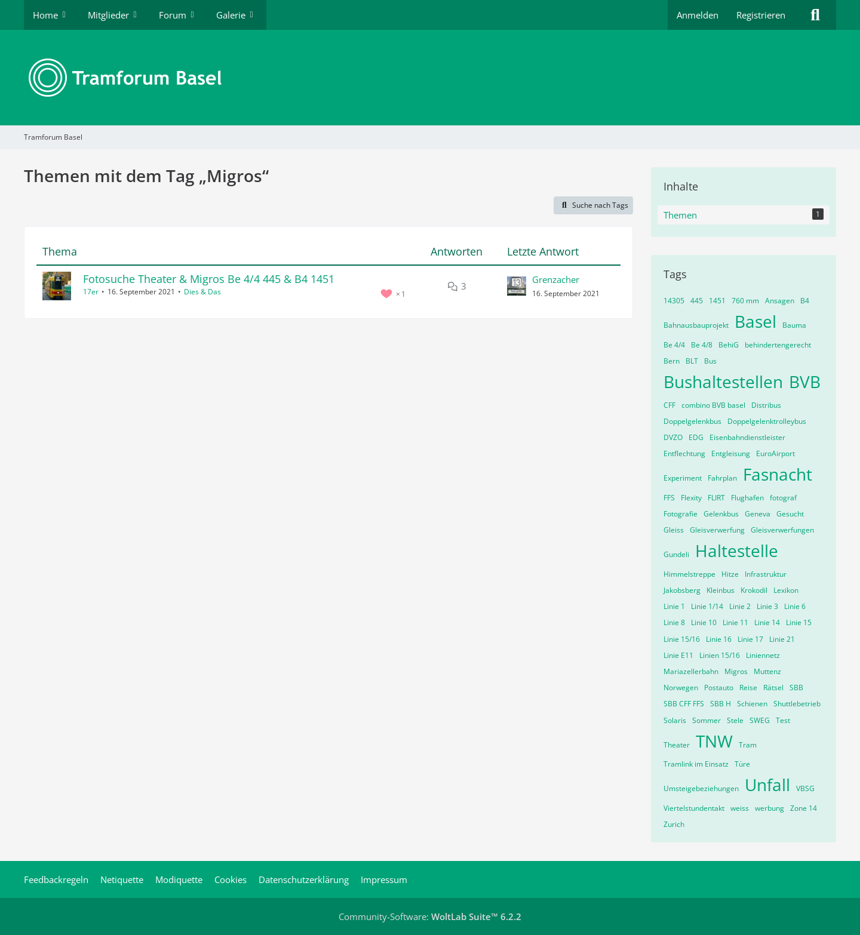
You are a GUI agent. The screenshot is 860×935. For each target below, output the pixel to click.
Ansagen (779, 301)
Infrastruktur (766, 574)
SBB (796, 687)
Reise (748, 687)
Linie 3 (767, 606)
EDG (696, 437)
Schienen (752, 704)
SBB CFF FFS (684, 704)
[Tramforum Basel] (430, 77)
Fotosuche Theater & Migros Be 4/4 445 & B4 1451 (208, 279)
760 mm (745, 301)
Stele (735, 720)
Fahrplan (722, 478)
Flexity (691, 498)
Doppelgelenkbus (692, 421)
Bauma (794, 325)
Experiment (683, 478)
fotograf (783, 498)
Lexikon (785, 590)
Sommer (706, 720)
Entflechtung (684, 453)
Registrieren (760, 15)
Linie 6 (795, 606)
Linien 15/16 (719, 655)
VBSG (805, 788)
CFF (669, 405)
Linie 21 (782, 639)
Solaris (675, 720)
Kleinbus (721, 590)
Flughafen (747, 498)
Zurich (674, 824)
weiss (739, 808)
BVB (805, 381)
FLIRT (716, 498)
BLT (692, 361)
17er (91, 292)
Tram (748, 745)
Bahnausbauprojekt (696, 325)
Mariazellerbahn (691, 671)
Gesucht (790, 514)
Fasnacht (777, 474)
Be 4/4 (674, 345)
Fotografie (681, 514)
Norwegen (681, 687)
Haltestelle (736, 550)
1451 (717, 301)
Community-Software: (430, 916)
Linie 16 (719, 639)
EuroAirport (775, 453)
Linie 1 (674, 606)
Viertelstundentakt (694, 808)
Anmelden (697, 15)
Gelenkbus (721, 514)
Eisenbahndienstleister (747, 437)
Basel (755, 321)
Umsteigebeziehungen (701, 788)
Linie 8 (674, 622)
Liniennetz (763, 655)
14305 (674, 301)
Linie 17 (750, 639)
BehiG (728, 345)
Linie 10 (704, 622)
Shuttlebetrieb (797, 704)
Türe (742, 764)
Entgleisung (730, 453)
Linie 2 (740, 606)
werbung (769, 808)
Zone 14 (803, 808)
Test (783, 720)
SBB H (720, 704)
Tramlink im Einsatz (696, 764)
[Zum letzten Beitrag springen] (516, 286)
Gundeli (676, 554)
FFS (669, 498)
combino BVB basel (713, 405)
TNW (714, 741)
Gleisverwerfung (717, 530)
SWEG (760, 720)
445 (696, 301)
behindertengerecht (778, 345)
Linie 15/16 (682, 639)
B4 (804, 301)
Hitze (730, 574)
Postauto (718, 687)
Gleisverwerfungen (782, 530)
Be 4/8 (701, 345)
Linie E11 (678, 655)
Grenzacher (555, 279)
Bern (672, 361)
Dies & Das (202, 292)
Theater (677, 745)
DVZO (673, 437)
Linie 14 (767, 622)
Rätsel (773, 687)
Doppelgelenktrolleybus (766, 421)
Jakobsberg (682, 590)
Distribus (766, 405)
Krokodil (754, 590)
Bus (710, 361)
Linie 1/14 (707, 606)
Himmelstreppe (689, 574)
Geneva (757, 514)
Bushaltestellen (723, 381)
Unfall (767, 784)
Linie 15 (799, 622)
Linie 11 (735, 622)
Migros (736, 671)
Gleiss (674, 530)
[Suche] (815, 15)
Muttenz (767, 671)
